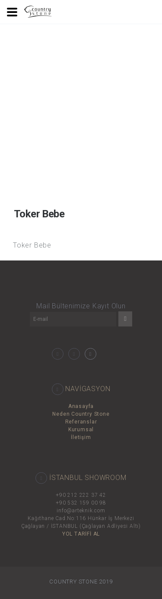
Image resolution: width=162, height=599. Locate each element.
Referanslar (81, 422)
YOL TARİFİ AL (81, 534)
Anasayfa (81, 406)
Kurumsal (81, 430)
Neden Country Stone (80, 414)
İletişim (81, 437)
